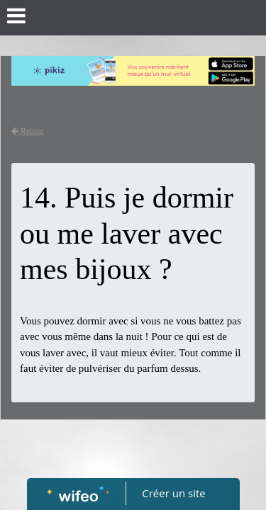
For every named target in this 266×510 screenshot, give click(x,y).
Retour (27, 131)
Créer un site (173, 493)
